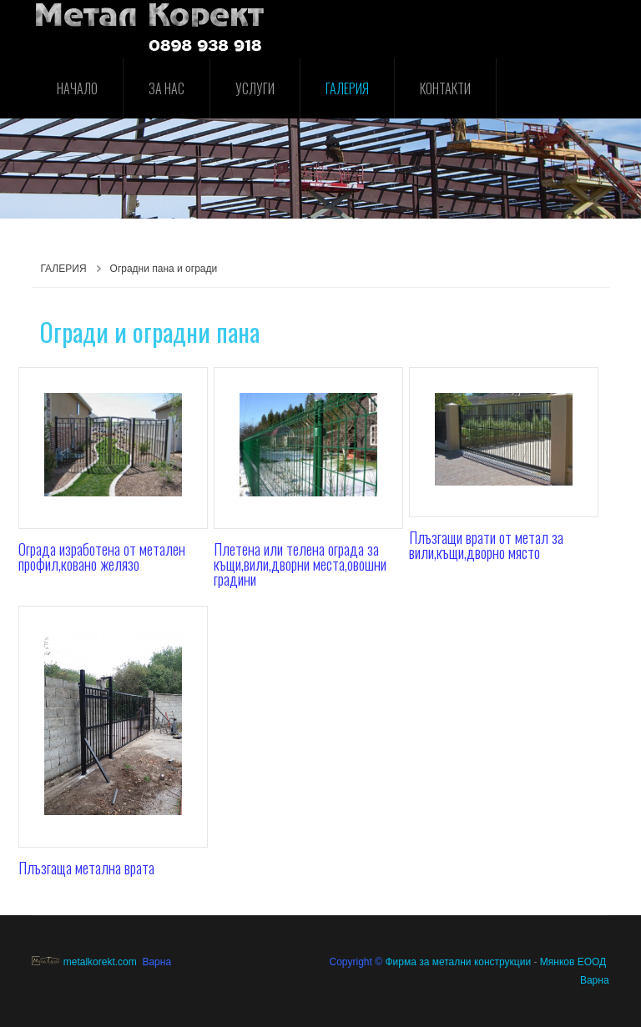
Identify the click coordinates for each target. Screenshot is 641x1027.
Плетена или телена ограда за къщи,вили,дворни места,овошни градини (300, 564)
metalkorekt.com (84, 962)
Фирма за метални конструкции (458, 962)
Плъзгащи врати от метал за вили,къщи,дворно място (486, 544)
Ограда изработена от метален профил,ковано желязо (101, 556)
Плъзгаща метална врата (86, 867)
